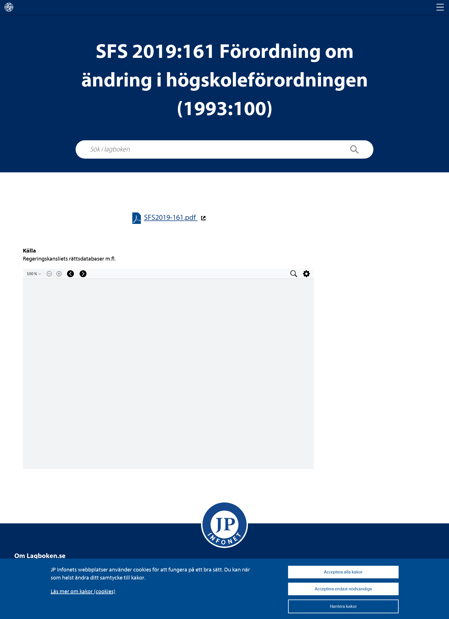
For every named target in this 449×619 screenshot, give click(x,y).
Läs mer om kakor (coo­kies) (83, 591)
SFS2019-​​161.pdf (171, 217)
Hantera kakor (343, 606)
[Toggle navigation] (440, 7)
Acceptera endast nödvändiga (343, 589)
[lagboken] (9, 7)
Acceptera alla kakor (343, 572)
